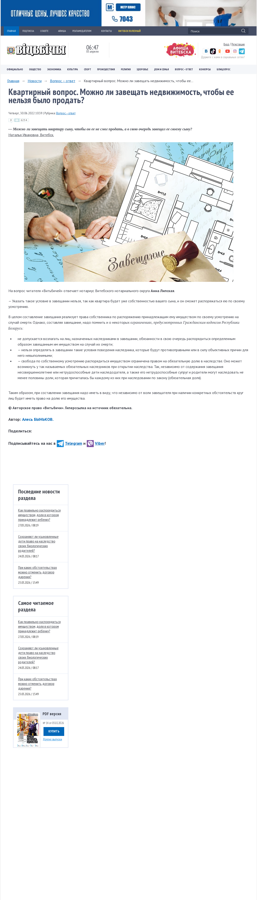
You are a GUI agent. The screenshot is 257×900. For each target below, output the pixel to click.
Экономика (54, 69)
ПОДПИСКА (28, 31)
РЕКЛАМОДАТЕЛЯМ (83, 31)
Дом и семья (161, 69)
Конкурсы (205, 69)
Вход (226, 44)
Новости (35, 80)
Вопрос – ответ (184, 69)
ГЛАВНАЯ (11, 31)
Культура (72, 69)
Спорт (87, 69)
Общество (35, 69)
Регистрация (238, 44)
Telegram (69, 443)
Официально (15, 69)
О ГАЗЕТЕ (46, 31)
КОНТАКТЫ (106, 31)
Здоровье (142, 69)
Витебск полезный (129, 31)
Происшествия (106, 69)
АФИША (62, 31)
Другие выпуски (52, 739)
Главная (13, 80)
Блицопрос (223, 69)
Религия (126, 69)
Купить (53, 731)
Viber (96, 443)
